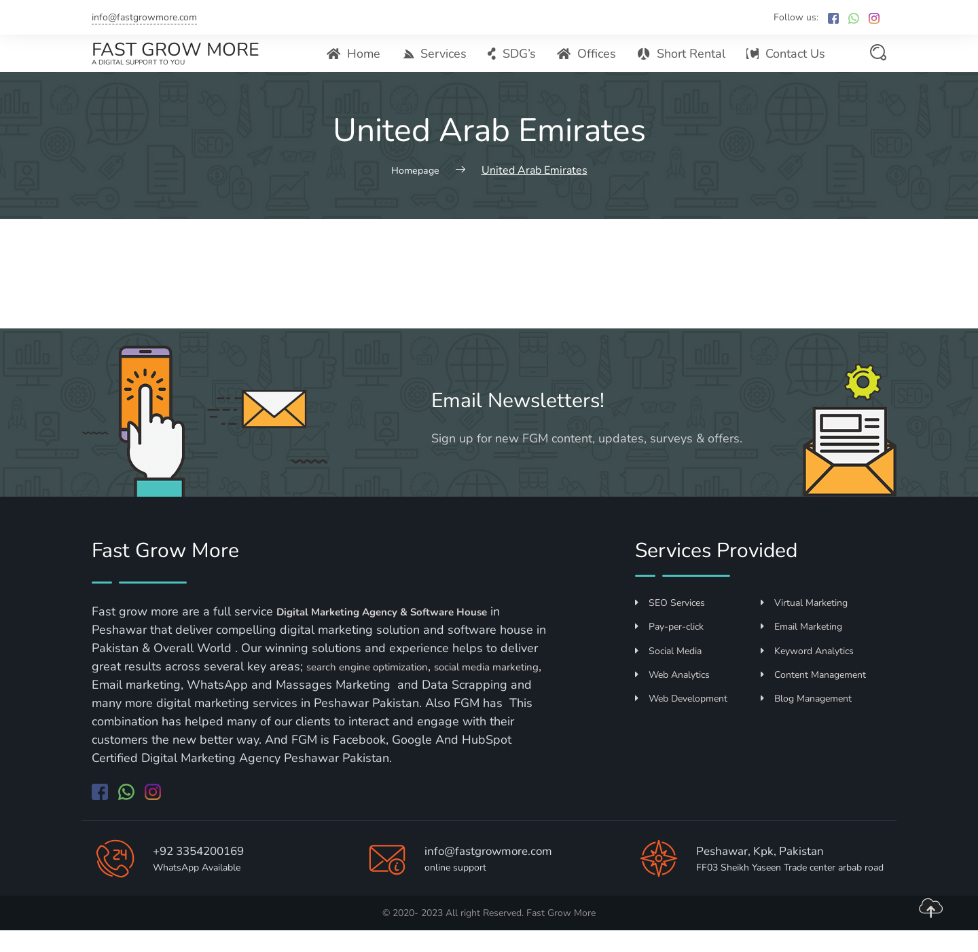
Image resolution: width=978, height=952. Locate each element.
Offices (589, 64)
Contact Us (786, 64)
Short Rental (683, 64)
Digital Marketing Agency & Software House (403, 634)
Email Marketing (801, 649)
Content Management (813, 696)
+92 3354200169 (207, 872)
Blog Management (806, 721)
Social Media (668, 672)
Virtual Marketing (804, 625)
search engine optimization (379, 689)
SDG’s (515, 64)
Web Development (681, 721)
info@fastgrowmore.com (144, 17)
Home (359, 64)
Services (438, 64)
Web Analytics (672, 696)
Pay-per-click (669, 649)
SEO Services (670, 625)
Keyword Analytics (807, 672)
